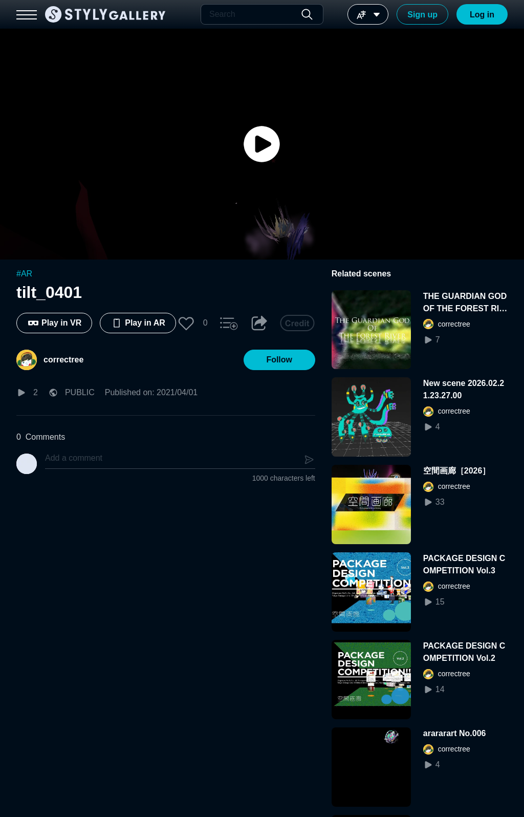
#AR (24, 273)
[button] (186, 323)
